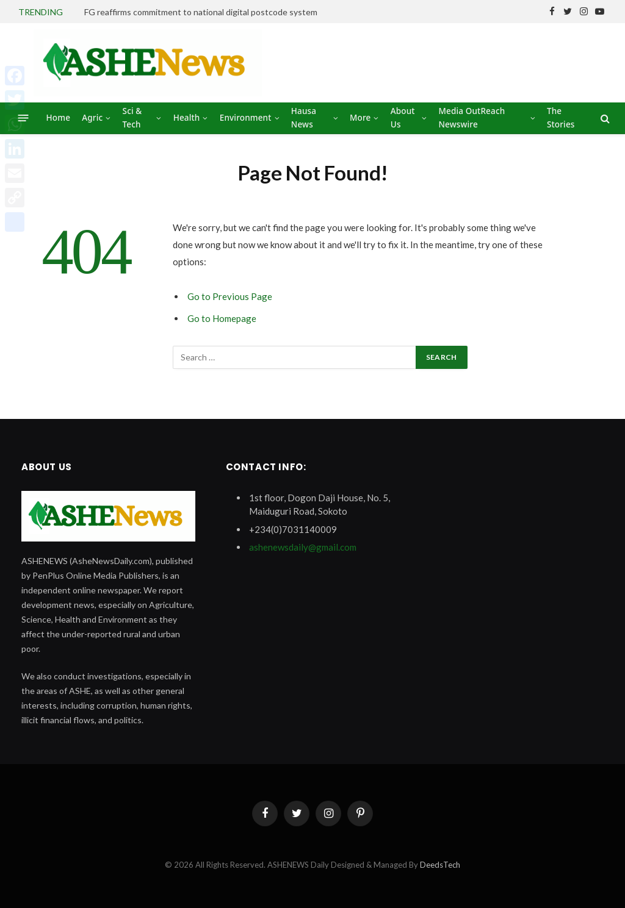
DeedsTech (440, 865)
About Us (403, 117)
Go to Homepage (221, 318)
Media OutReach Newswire (471, 117)
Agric (92, 117)
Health (186, 117)
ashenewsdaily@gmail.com (302, 547)
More (360, 117)
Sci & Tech (132, 117)
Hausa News (303, 117)
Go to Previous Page (229, 296)
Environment (246, 117)
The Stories (561, 117)
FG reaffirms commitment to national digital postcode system (200, 12)
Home (58, 117)
